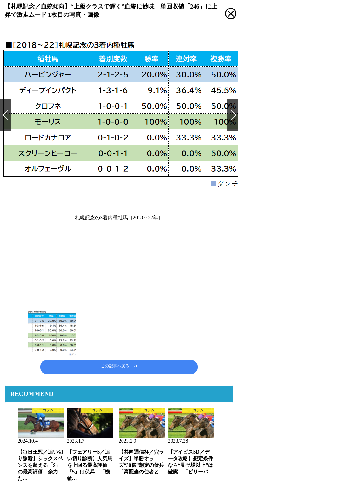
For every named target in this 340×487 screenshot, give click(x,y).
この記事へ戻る (119, 366)
